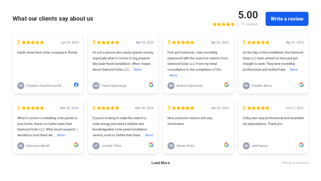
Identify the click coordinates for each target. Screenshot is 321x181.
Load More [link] (160, 163)
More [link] (137, 69)
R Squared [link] (302, 162)
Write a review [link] (287, 19)
